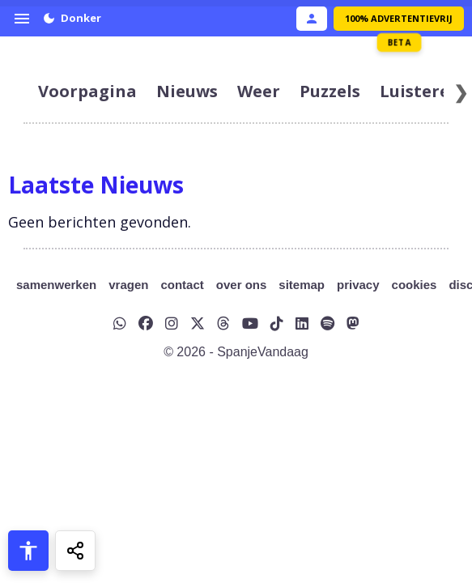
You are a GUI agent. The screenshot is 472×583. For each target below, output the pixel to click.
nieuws (187, 91)
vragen (128, 285)
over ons (241, 285)
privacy (358, 285)
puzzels (330, 91)
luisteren (420, 91)
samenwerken (56, 285)
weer (258, 91)
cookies (414, 285)
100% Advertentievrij (399, 18)
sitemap (302, 285)
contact (181, 285)
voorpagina (87, 91)
